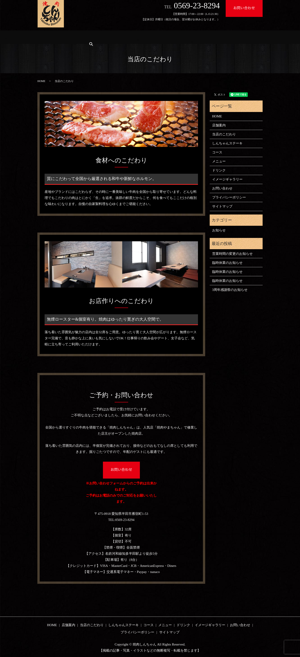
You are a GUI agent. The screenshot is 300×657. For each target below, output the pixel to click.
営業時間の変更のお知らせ (232, 254)
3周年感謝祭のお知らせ (230, 290)
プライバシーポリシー (229, 197)
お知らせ (219, 230)
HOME (46, 37)
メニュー (174, 37)
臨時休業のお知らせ (227, 263)
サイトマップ (222, 206)
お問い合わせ (222, 188)
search (252, 37)
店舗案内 (66, 37)
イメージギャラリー (226, 37)
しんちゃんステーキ (127, 37)
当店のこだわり (93, 37)
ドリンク (196, 37)
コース (154, 37)
